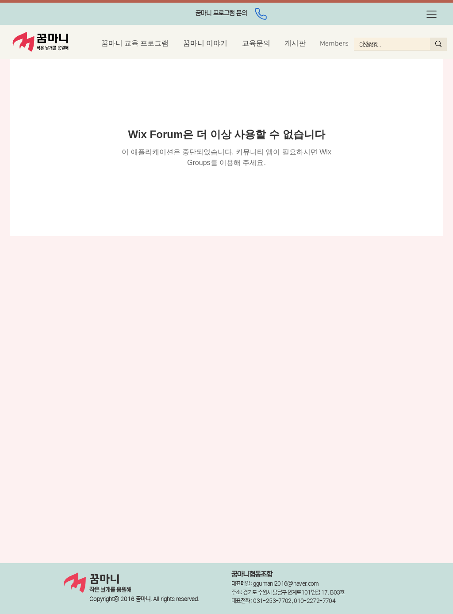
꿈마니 (104, 579)
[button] (431, 14)
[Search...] (385, 45)
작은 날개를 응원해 (110, 590)
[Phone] (260, 13)
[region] (221, 14)
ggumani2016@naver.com (286, 583)
